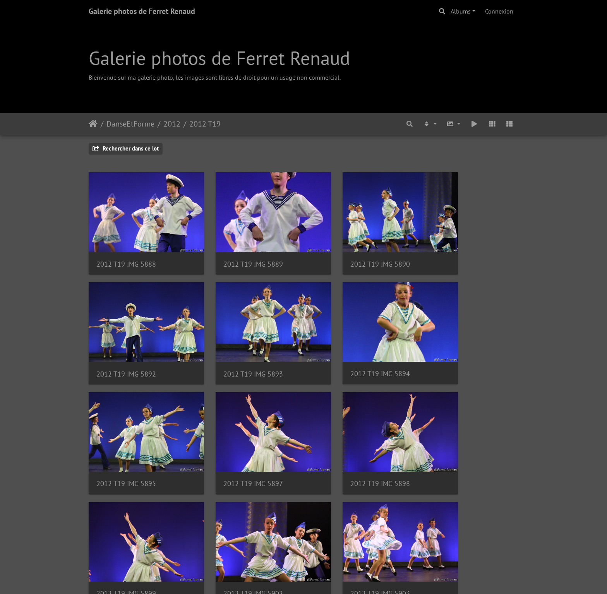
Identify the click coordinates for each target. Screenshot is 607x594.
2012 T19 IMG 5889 (236, 252)
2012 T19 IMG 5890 (347, 252)
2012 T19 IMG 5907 (236, 547)
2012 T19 (205, 124)
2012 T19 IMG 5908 (347, 547)
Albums (461, 11)
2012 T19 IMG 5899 (236, 449)
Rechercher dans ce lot (126, 148)
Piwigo (321, 578)
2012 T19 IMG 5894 (236, 351)
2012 (171, 124)
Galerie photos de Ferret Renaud (142, 11)
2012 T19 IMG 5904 (126, 547)
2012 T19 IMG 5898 (126, 449)
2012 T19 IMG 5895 (347, 351)
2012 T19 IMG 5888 (126, 252)
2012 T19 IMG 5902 (347, 449)
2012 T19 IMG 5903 (457, 449)
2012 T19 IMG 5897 (457, 351)
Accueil (93, 124)
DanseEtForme (130, 124)
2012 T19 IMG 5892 (457, 252)
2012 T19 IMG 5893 (126, 351)
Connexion (499, 11)
